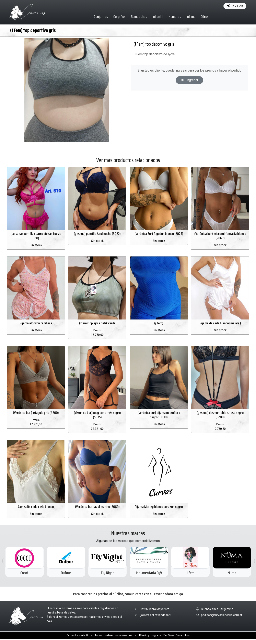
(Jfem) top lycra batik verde (97, 323)
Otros (205, 16)
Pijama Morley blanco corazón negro (159, 508)
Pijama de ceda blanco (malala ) (220, 323)
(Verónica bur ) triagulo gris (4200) (36, 413)
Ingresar (189, 80)
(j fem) (158, 323)
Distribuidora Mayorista (151, 610)
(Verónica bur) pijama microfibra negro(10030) (159, 416)
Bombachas (139, 16)
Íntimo (191, 16)
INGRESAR (235, 6)
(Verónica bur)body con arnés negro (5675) (97, 416)
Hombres (175, 16)
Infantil (158, 16)
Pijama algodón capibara (36, 323)
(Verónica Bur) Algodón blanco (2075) (159, 234)
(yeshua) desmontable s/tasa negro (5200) (220, 416)
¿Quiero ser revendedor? (152, 616)
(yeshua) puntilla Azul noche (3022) (97, 234)
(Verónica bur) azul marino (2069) (97, 508)
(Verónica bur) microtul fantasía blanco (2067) (220, 236)
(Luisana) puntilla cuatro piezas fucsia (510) (36, 236)
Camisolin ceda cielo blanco (36, 508)
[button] (114, 42)
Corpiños (120, 16)
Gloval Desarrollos (178, 636)
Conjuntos (101, 16)
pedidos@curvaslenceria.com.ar (221, 616)
